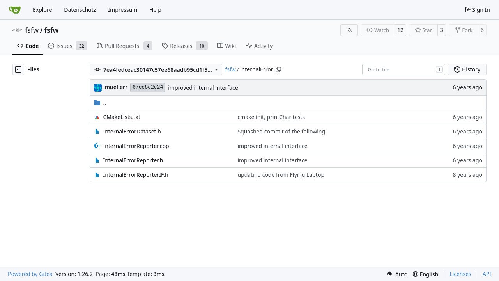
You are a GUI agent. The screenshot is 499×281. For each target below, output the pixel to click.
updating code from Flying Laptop (280, 174)
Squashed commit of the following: (281, 131)
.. (100, 102)
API (487, 273)
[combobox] (403, 69)
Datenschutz (80, 9)
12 (400, 30)
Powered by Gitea (30, 273)
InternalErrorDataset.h (132, 131)
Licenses (460, 273)
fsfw (32, 30)
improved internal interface (203, 87)
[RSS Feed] (349, 30)
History (467, 69)
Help (155, 9)
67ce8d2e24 (148, 87)
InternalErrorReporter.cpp (136, 145)
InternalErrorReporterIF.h (135, 174)
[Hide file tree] (18, 69)
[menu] (396, 274)
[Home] (15, 10)
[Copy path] (278, 69)
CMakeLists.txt (121, 117)
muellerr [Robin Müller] (115, 87)
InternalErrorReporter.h (133, 160)
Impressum (122, 9)
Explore (42, 9)
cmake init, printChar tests (271, 117)
